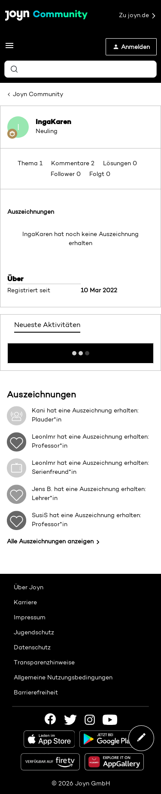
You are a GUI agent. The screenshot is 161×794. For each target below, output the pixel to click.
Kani (38, 410)
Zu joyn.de (138, 15)
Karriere (25, 602)
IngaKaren (53, 121)
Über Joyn (28, 587)
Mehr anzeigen (81, 351)
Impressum (30, 617)
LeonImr (43, 436)
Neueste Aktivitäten (47, 325)
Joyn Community (38, 94)
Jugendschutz (34, 632)
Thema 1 (31, 163)
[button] (9, 48)
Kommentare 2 (73, 163)
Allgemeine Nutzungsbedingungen (63, 677)
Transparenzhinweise (44, 662)
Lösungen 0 (120, 163)
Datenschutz (32, 647)
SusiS (40, 515)
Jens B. (42, 488)
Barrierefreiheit (36, 692)
